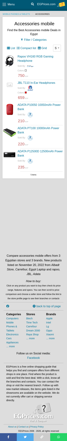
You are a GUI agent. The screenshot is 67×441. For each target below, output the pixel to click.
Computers (12, 318)
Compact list (26, 48)
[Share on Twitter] (25, 437)
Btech (29, 318)
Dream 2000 (33, 330)
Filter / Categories (33, 39)
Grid (42, 48)
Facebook (33, 357)
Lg (47, 326)
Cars (9, 338)
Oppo (49, 330)
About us (12, 427)
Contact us (23, 427)
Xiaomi (50, 334)
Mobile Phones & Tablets (16, 14)
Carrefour (31, 326)
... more (10, 346)
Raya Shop (32, 334)
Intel (48, 322)
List (11, 48)
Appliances (12, 342)
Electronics (12, 334)
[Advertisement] (33, 215)
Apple (49, 318)
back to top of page (47, 306)
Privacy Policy (37, 427)
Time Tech (32, 322)
